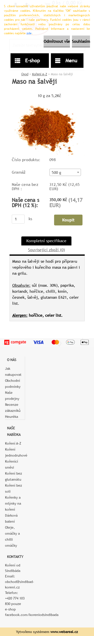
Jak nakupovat (13, 372)
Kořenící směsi (11, 464)
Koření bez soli (13, 488)
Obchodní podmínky (13, 384)
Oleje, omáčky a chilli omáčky (12, 536)
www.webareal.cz (64, 632)
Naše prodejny (12, 396)
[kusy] (18, 219)
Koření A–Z (39, 74)
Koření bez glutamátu (13, 476)
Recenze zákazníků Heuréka (13, 411)
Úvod (24, 74)
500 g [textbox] (56, 172)
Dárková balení (11, 518)
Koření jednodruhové (15, 452)
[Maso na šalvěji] (47, 101)
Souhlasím (81, 41)
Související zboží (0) (46, 249)
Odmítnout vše (57, 41)
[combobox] (65, 172)
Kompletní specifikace (46, 240)
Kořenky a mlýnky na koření (13, 503)
